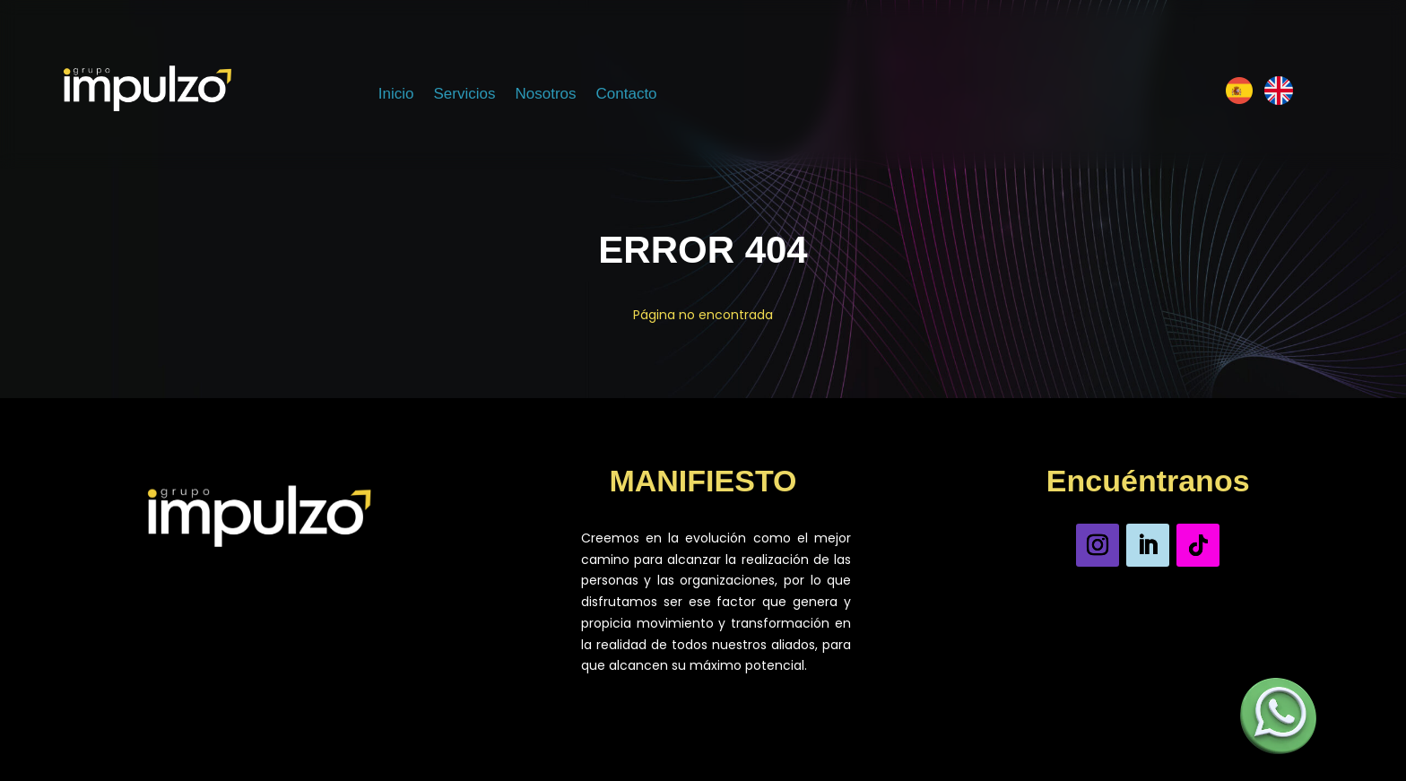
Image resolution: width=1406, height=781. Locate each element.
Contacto (626, 95)
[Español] (1239, 94)
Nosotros (545, 95)
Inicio (396, 95)
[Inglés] (1278, 94)
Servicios (465, 95)
